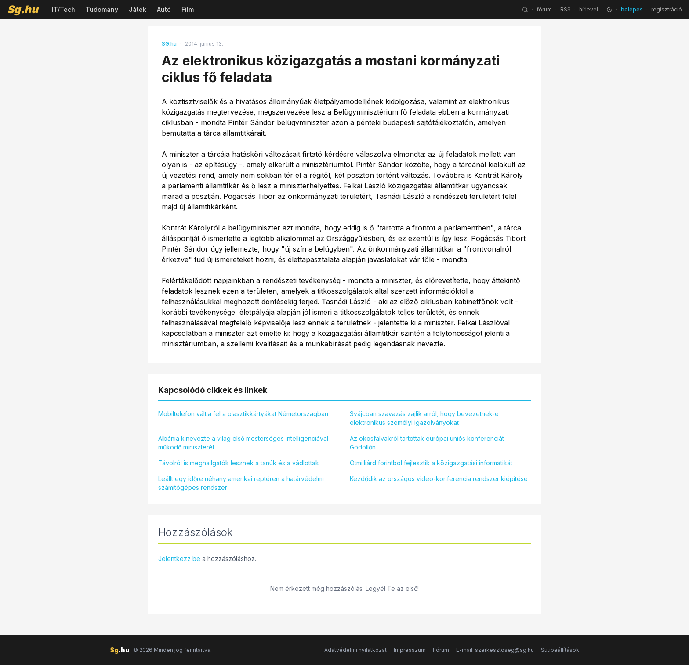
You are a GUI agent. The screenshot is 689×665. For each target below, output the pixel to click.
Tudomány (102, 9)
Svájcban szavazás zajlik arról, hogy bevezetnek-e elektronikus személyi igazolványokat (424, 418)
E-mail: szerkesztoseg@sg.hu (495, 650)
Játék (137, 9)
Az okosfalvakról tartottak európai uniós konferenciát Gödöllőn (427, 443)
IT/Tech (63, 9)
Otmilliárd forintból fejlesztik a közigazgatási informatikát (431, 463)
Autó (164, 9)
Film (187, 9)
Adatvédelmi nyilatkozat (355, 650)
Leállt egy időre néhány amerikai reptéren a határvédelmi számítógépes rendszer (241, 483)
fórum (544, 9)
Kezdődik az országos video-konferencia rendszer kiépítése (439, 478)
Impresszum (410, 650)
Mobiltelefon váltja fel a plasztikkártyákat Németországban (243, 413)
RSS (565, 9)
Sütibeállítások (560, 650)
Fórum (441, 650)
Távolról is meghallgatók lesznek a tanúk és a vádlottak (238, 463)
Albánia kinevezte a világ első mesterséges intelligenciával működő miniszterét (243, 443)
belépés (632, 9)
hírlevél (588, 9)
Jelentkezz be (179, 558)
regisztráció (666, 9)
